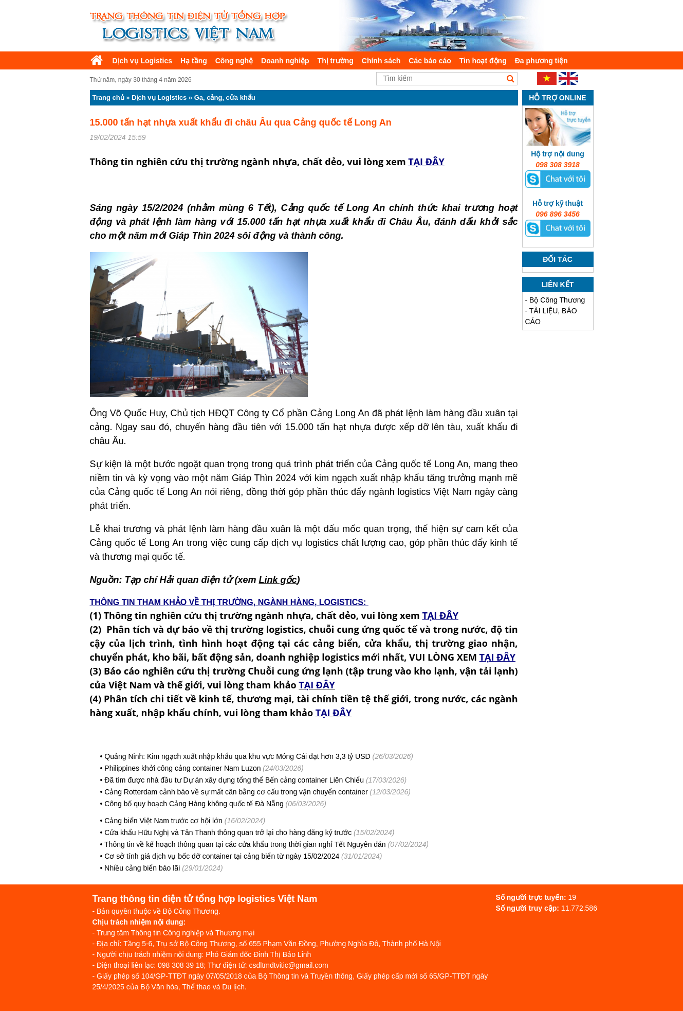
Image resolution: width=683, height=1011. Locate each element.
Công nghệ (234, 61)
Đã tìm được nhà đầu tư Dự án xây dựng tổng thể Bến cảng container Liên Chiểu (234, 780)
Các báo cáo (430, 61)
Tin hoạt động (483, 61)
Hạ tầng (193, 61)
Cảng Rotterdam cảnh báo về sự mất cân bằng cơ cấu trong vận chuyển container (235, 792)
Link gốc (278, 580)
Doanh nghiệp (285, 61)
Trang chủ (108, 97)
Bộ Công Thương (557, 300)
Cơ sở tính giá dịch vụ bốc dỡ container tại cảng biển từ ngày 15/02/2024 (221, 856)
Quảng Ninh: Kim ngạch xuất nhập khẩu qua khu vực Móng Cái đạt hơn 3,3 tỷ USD (237, 756)
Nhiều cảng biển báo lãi (142, 868)
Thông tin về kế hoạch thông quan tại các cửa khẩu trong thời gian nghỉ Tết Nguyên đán (245, 844)
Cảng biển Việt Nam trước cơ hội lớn (163, 821)
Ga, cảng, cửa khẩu (224, 97)
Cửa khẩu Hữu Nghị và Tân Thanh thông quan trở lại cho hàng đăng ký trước (228, 832)
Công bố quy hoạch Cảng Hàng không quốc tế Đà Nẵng (193, 804)
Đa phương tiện (541, 61)
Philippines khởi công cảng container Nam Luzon (182, 768)
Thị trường (336, 61)
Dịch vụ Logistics (142, 61)
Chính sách (381, 61)
